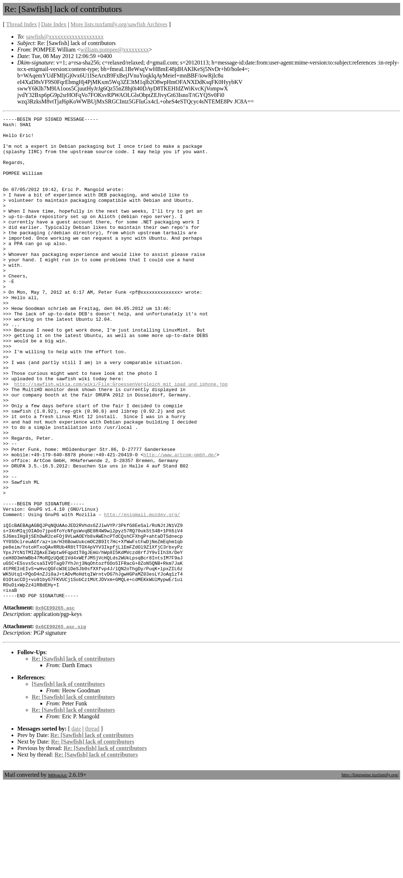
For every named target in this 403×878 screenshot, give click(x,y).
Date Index (54, 24)
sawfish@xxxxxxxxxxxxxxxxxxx (65, 37)
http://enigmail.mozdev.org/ (142, 593)
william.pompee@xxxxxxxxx (114, 49)
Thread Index (21, 24)
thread (92, 824)
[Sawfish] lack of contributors (68, 779)
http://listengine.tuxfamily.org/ (370, 870)
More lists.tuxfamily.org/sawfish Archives (119, 24)
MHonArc (57, 870)
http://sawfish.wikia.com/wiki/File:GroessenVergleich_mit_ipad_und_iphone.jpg (121, 438)
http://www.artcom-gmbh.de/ (179, 522)
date (76, 824)
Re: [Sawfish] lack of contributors (73, 754)
